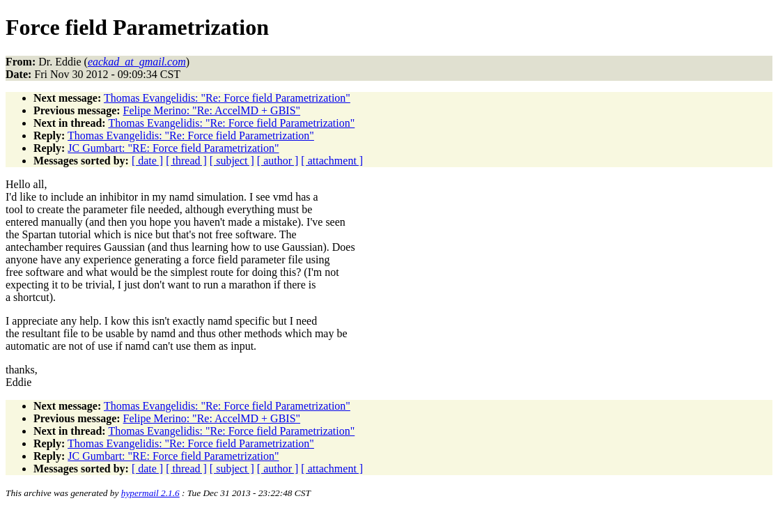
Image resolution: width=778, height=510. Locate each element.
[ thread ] (186, 161)
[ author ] (278, 161)
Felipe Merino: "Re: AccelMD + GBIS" (212, 110)
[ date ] (147, 161)
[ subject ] (232, 161)
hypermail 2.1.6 (150, 493)
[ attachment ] (332, 161)
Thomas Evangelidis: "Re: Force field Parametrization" (227, 98)
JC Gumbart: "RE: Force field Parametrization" (173, 148)
